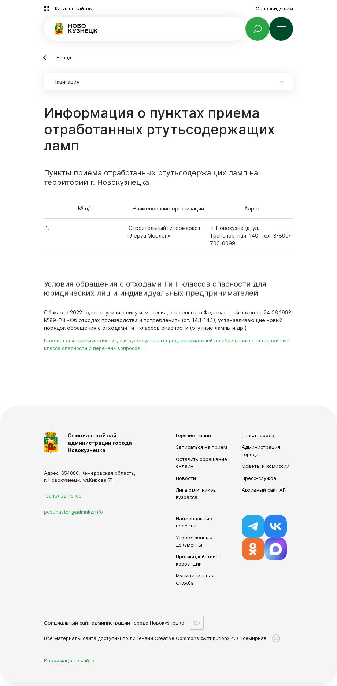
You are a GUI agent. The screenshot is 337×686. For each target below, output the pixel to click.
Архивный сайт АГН (265, 490)
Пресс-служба (259, 478)
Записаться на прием (201, 447)
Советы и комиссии (265, 466)
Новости (186, 478)
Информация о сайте (69, 660)
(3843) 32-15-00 (63, 496)
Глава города (258, 435)
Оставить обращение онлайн (201, 462)
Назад (63, 57)
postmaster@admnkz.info (73, 512)
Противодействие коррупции (197, 560)
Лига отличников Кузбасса (196, 493)
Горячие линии (193, 435)
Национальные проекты (194, 522)
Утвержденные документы (194, 541)
